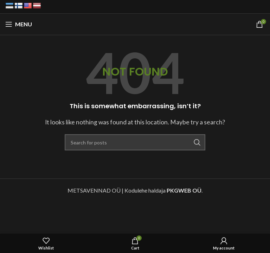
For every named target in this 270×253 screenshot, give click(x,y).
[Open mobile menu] (19, 24)
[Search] (135, 142)
